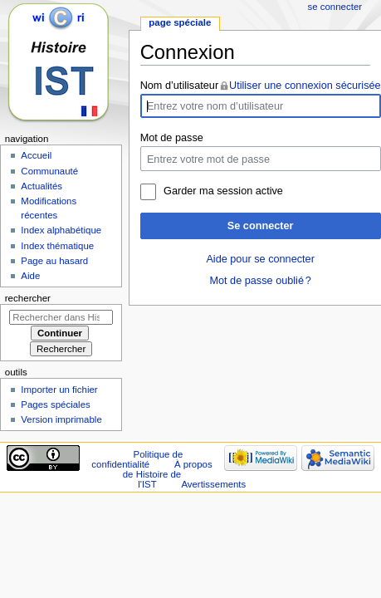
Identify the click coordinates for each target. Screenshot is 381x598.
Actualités (41, 186)
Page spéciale (180, 22)
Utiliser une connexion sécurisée (305, 85)
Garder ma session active (223, 191)
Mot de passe (171, 138)
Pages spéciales (55, 404)
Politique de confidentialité (137, 459)
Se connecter (260, 226)
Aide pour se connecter (260, 259)
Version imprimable (61, 419)
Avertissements (213, 484)
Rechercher (28, 298)
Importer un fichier (59, 390)
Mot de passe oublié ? (259, 281)
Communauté (49, 171)
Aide (30, 276)
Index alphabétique (61, 230)
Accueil (36, 155)
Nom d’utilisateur (179, 85)
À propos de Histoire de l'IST (167, 474)
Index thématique (57, 246)
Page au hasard (54, 261)
